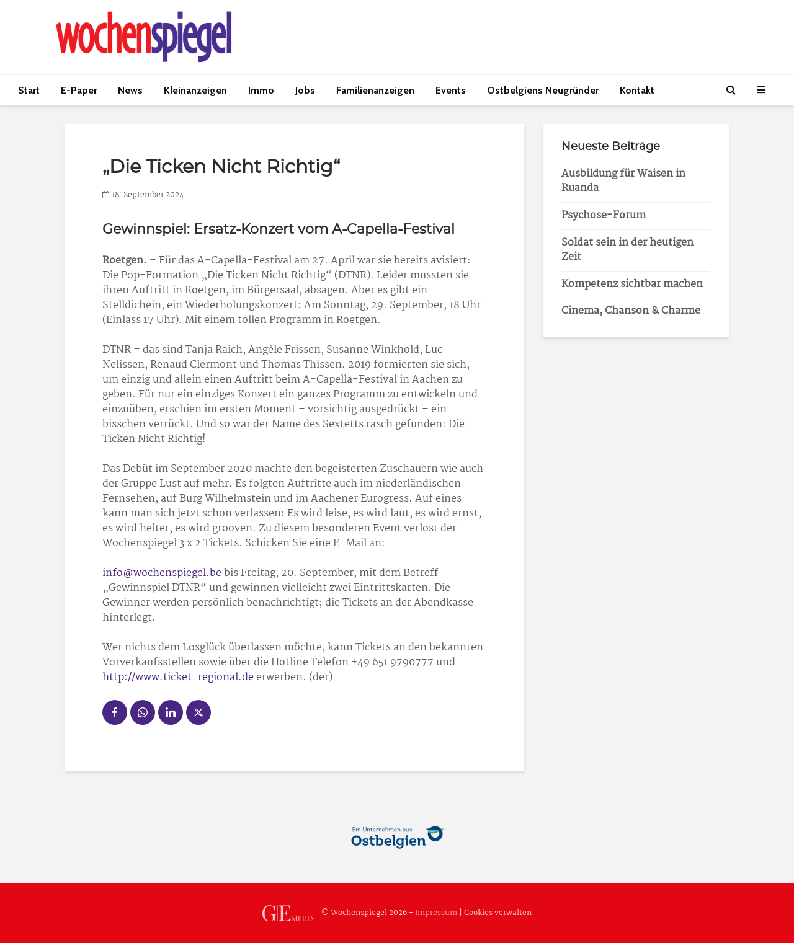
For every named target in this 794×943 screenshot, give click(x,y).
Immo (261, 90)
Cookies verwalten (498, 912)
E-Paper (79, 90)
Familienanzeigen (375, 90)
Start (29, 90)
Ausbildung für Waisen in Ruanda (623, 181)
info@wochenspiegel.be (161, 573)
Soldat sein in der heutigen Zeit (627, 249)
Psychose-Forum (603, 215)
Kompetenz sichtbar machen (632, 284)
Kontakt (637, 90)
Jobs (305, 90)
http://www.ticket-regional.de (178, 677)
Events (450, 90)
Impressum (436, 912)
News (130, 90)
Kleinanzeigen (195, 90)
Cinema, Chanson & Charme (630, 311)
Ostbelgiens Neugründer (543, 90)
